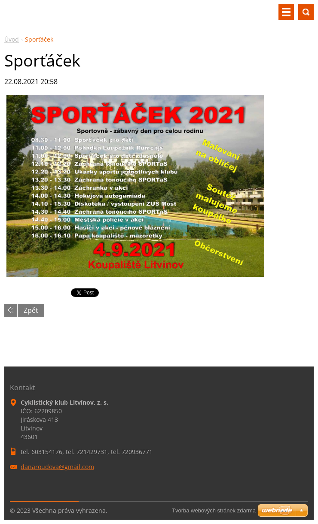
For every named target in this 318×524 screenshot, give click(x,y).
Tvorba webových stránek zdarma (214, 510)
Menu (286, 12)
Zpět (31, 310)
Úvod (11, 39)
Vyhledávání (306, 12)
